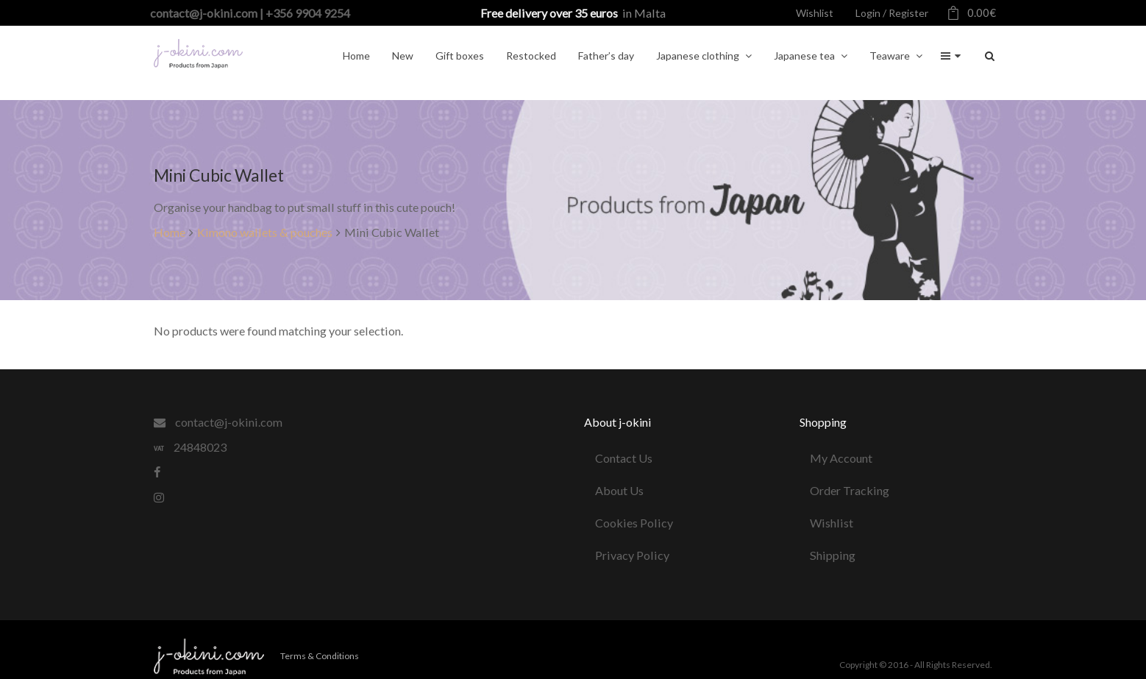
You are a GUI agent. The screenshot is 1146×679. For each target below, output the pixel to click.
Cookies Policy (634, 523)
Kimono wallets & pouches (264, 232)
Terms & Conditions (319, 655)
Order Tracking (850, 490)
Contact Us (623, 458)
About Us (619, 490)
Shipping (833, 555)
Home (169, 232)
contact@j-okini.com (218, 422)
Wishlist (832, 523)
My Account (842, 458)
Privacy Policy (632, 555)
